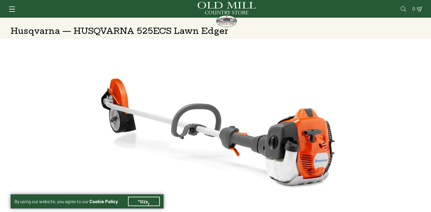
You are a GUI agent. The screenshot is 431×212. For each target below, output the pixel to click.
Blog (397, 5)
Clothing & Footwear (313, 22)
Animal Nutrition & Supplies (168, 22)
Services (268, 5)
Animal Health (98, 22)
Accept (147, 194)
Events (378, 5)
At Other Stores (381, 103)
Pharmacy (324, 5)
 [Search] (413, 22)
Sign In (84, 5)
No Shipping (305, 103)
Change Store (315, 137)
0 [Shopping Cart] (410, 5)
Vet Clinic (296, 5)
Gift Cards (352, 5)
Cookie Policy (107, 194)
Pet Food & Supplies (245, 22)
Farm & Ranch (373, 22)
